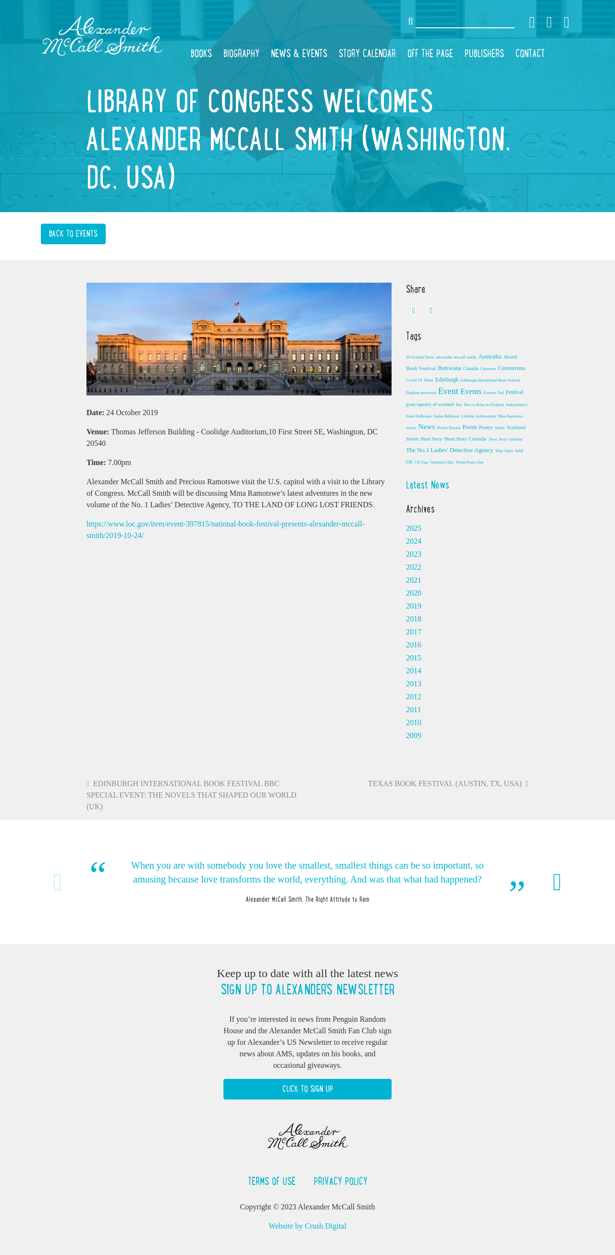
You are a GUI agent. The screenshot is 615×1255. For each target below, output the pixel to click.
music (411, 427)
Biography (241, 53)
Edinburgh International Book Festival (489, 380)
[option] (307, 881)
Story (493, 439)
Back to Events (73, 234)
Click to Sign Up (308, 1089)
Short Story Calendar (465, 439)
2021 (413, 580)
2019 (413, 606)
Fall (501, 393)
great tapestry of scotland (430, 404)
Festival (514, 392)
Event (448, 391)
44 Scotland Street (420, 357)
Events (470, 391)
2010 (413, 722)
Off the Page (430, 53)
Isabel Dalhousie (419, 416)
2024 (413, 541)
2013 (413, 684)
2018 (413, 619)
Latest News (427, 484)
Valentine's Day (442, 462)
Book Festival (421, 368)
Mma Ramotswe (510, 416)
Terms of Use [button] (273, 1181)
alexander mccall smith (456, 357)
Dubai (428, 380)
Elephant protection (421, 393)
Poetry (486, 427)
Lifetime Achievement (479, 416)
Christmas (488, 369)
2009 (413, 735)
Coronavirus (511, 368)
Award (510, 356)
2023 (413, 554)
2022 (413, 567)
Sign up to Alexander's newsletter (307, 989)
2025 (413, 528)
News (426, 426)
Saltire (500, 428)
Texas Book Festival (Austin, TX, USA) (445, 783)
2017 (413, 632)
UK (409, 462)
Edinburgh (447, 379)
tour (519, 450)
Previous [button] (57, 882)
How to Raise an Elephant (484, 405)
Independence (516, 405)
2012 (413, 697)
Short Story (431, 439)
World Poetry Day (470, 462)
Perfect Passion (448, 428)
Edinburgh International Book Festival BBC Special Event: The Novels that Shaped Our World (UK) (191, 795)
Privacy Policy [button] (341, 1181)
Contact (530, 53)
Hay (458, 405)
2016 (413, 645)
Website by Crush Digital (307, 1226)
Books (201, 53)
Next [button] (557, 882)
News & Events (299, 53)
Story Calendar (367, 53)
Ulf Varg (421, 462)
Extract (489, 392)
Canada (471, 368)
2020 (413, 593)
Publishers (484, 53)
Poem (469, 426)
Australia (490, 356)
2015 (413, 658)
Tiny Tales (504, 450)
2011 (413, 709)
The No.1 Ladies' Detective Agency (449, 450)
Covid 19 (414, 380)
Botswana (449, 368)
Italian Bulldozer (447, 416)
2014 (413, 671)
